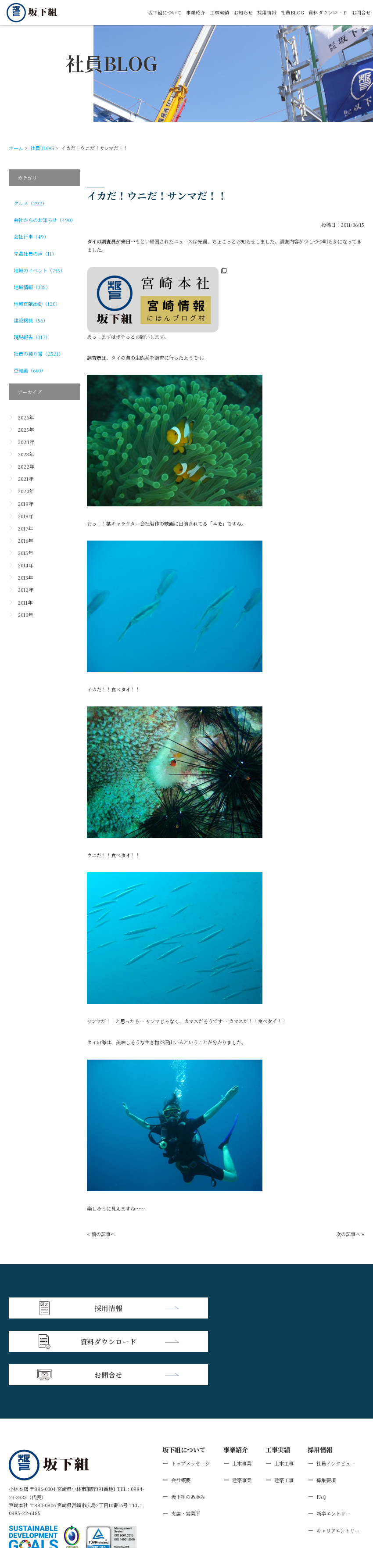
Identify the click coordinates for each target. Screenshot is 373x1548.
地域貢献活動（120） (37, 303)
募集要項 (326, 1411)
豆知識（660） (30, 370)
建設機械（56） (31, 320)
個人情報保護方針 (69, 1496)
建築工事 (284, 1411)
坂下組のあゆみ (188, 1428)
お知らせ (242, 12)
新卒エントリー (333, 1445)
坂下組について (164, 12)
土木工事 (284, 1395)
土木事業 (241, 1395)
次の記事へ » (350, 1233)
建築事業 (241, 1411)
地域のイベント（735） (39, 270)
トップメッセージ (190, 1395)
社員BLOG (292, 12)
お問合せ (361, 12)
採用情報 (266, 12)
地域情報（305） (32, 286)
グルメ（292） (30, 203)
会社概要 (180, 1411)
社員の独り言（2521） (38, 353)
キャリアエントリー (337, 1462)
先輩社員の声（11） (35, 253)
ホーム (16, 147)
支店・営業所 (185, 1445)
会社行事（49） (31, 236)
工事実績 (219, 12)
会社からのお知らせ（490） (44, 219)
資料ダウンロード (327, 12)
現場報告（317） (32, 336)
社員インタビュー (335, 1395)
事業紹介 (195, 12)
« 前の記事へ (101, 1233)
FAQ (321, 1428)
